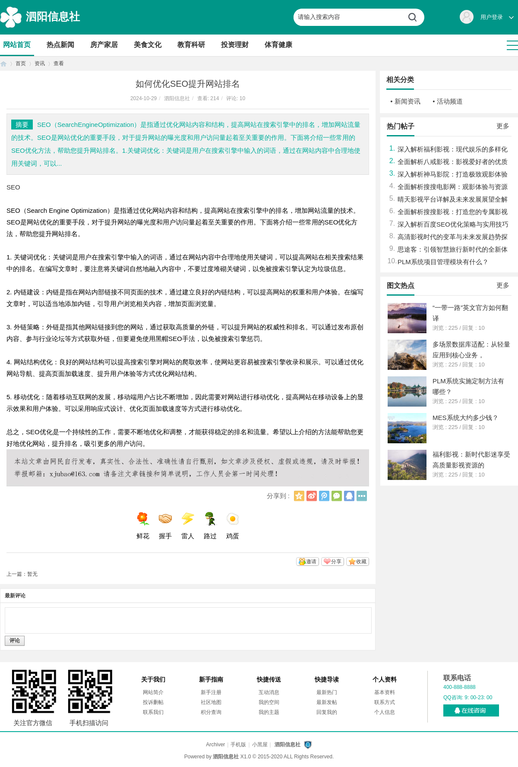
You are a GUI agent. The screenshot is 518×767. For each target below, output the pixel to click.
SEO (13, 187)
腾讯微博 (324, 496)
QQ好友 (349, 496)
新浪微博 (311, 496)
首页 (3, 63)
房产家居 (104, 44)
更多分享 (362, 496)
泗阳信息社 (53, 16)
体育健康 (278, 44)
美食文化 (147, 44)
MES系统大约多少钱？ (466, 417)
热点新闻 (60, 44)
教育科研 (191, 44)
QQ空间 (299, 496)
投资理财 (235, 44)
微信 (337, 496)
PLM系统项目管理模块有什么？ (443, 261)
